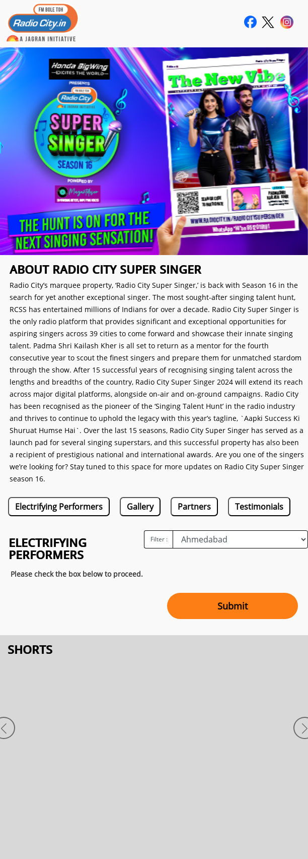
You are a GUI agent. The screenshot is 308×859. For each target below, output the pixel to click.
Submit (232, 605)
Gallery (140, 506)
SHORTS (30, 649)
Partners (194, 506)
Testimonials (259, 506)
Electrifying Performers (59, 506)
